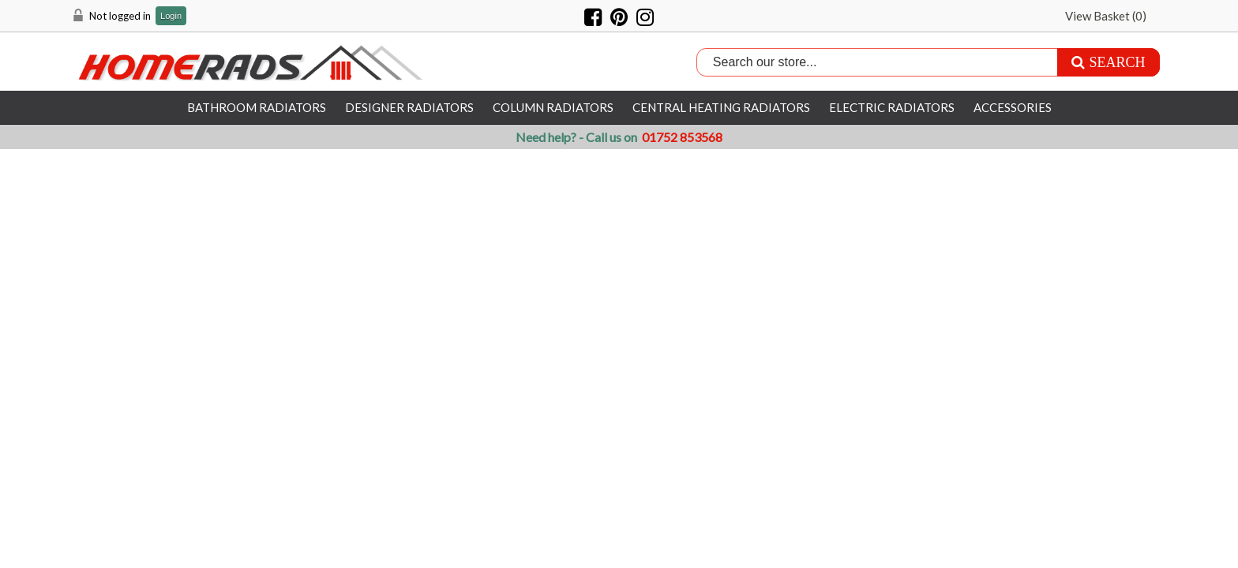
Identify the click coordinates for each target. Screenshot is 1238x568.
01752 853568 (682, 136)
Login (171, 16)
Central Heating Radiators (721, 107)
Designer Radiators (409, 107)
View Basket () (1105, 16)
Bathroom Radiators (256, 107)
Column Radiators (553, 107)
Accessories (1013, 107)
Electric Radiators (892, 107)
